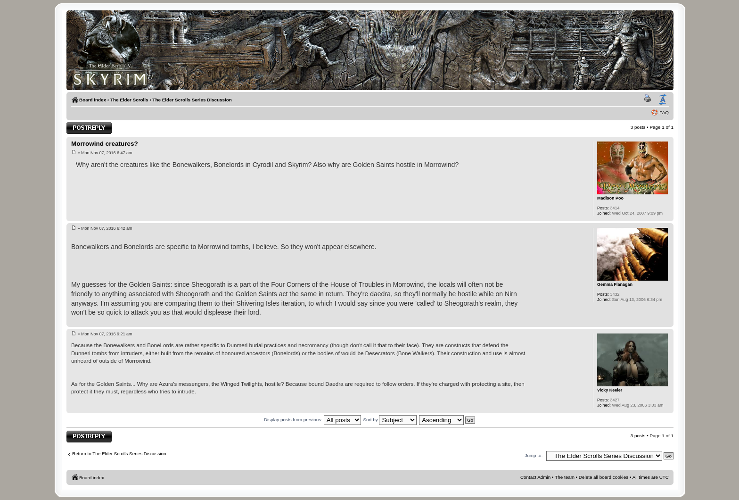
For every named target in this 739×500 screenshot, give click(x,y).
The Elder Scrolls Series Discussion (192, 99)
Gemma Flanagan (614, 284)
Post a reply (89, 128)
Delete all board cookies (603, 477)
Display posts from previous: (312, 419)
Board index (92, 99)
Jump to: (533, 455)
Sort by (390, 419)
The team (565, 477)
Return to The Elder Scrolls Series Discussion (119, 453)
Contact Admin (535, 477)
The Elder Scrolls (129, 99)
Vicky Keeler (609, 390)
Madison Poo (610, 198)
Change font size (663, 100)
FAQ (664, 112)
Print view (649, 100)
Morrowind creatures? (104, 143)
